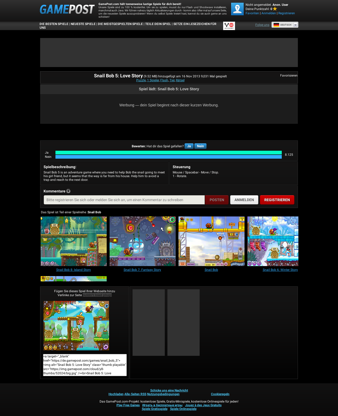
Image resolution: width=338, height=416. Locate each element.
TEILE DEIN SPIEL (158, 24)
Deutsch (282, 25)
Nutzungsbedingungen (163, 394)
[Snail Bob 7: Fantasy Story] (142, 241)
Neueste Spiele (83, 24)
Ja (189, 146)
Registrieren (286, 13)
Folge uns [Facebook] (262, 25)
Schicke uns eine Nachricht (169, 390)
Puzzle (141, 80)
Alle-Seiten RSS (135, 394)
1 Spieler (153, 80)
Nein (200, 146)
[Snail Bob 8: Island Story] (73, 241)
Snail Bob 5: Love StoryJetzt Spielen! (76, 326)
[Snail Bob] (211, 241)
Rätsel (180, 80)
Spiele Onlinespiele (183, 409)
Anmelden (268, 13)
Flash (164, 80)
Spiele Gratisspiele (154, 409)
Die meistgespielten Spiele (120, 24)
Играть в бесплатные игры (162, 405)
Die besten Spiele (54, 24)
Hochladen (116, 394)
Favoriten (252, 13)
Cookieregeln (220, 394)
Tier (172, 80)
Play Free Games (128, 405)
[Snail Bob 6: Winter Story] (280, 241)
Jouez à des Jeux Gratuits (203, 405)
